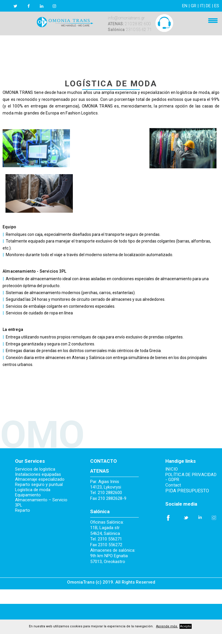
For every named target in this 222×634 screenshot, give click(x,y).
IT (202, 5)
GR (193, 5)
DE (208, 5)
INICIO (171, 469)
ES (216, 5)
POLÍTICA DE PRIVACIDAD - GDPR (191, 477)
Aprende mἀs (167, 626)
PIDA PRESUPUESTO (187, 490)
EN (184, 5)
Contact (173, 485)
